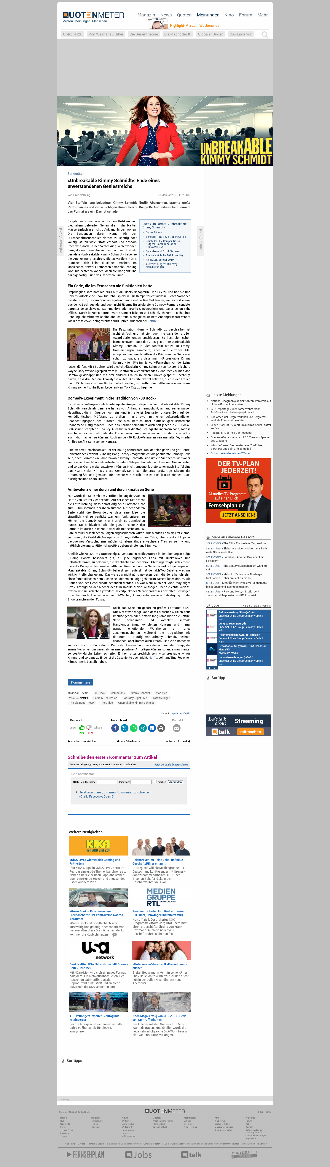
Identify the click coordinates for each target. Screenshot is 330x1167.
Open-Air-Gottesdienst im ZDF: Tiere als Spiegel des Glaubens (240, 439)
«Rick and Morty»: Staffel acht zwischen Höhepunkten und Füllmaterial (233, 593)
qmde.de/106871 (181, 713)
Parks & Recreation (105, 698)
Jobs (248, 1123)
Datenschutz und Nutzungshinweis (254, 1131)
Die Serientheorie (144, 34)
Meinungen (208, 15)
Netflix (151, 321)
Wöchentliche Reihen (163, 1120)
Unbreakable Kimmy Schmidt (136, 702)
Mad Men (161, 693)
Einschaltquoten (152, 1143)
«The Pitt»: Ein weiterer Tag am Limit (237, 543)
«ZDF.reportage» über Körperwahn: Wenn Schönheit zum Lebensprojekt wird (235, 410)
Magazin (146, 15)
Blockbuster (177, 1143)
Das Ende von (241, 34)
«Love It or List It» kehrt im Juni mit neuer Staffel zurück (241, 426)
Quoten (184, 15)
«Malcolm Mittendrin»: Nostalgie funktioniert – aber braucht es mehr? (234, 575)
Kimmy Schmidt (140, 693)
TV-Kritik (188, 1123)
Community (118, 693)
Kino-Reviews (190, 1126)
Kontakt (249, 1126)
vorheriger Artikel (82, 741)
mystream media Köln (237, 649)
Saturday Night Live (135, 698)
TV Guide (166, 1143)
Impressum (251, 1138)
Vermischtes (128, 1123)
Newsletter (65, 1123)
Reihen (94, 1123)
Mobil (63, 1126)
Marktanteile (159, 1123)
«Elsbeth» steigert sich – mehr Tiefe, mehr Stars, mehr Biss (237, 550)
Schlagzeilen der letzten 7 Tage (230, 453)
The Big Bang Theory (82, 702)
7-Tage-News (66, 1129)
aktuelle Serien (206, 1143)
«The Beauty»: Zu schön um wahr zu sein (236, 567)
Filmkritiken (112, 1143)
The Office (106, 702)
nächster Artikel (177, 741)
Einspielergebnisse (224, 1126)
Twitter (63, 1136)
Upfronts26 (72, 34)
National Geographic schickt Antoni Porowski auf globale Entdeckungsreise (241, 402)
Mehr (262, 15)
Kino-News (220, 1120)
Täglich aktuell (160, 1126)
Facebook (65, 1133)
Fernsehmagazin (96, 1143)
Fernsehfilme (191, 1143)
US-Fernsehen (129, 1136)
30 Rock (100, 693)
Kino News (70, 1143)
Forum (245, 15)
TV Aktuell (81, 1143)
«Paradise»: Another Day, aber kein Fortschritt (235, 558)
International (128, 1129)
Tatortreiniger (161, 698)
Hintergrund (97, 1120)
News (166, 15)
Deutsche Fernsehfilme (242, 1143)
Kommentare (80, 682)
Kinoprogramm (222, 1143)
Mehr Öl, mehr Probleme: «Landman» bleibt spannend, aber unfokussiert (236, 584)
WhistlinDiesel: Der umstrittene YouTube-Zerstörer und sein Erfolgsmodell (236, 447)
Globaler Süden (210, 34)
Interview (95, 1126)
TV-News (126, 1120)
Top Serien (260, 1143)
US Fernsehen (125, 1143)
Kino (229, 15)
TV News (138, 1143)
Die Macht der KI (177, 34)
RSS (62, 1120)
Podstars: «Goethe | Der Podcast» (231, 433)
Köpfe (125, 1133)
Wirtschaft (127, 1126)
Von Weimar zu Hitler (106, 34)
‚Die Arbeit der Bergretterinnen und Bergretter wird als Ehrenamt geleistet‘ (238, 418)
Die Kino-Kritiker (222, 1123)
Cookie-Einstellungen (256, 1135)
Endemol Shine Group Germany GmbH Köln (235, 615)
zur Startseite (128, 741)
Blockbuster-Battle (223, 1129)
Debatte (187, 1120)
